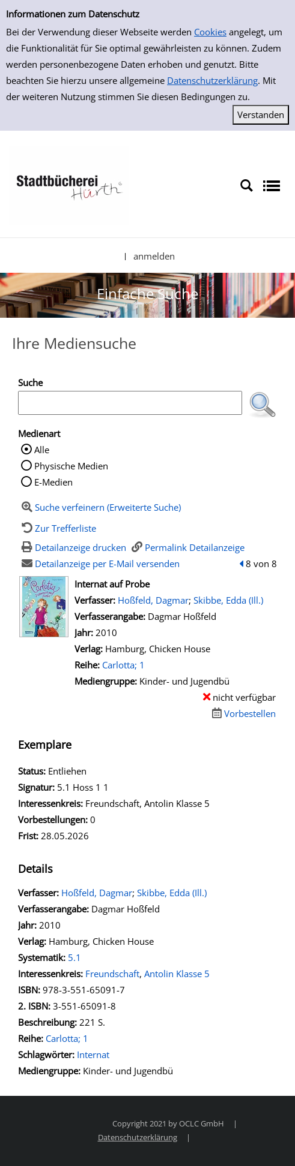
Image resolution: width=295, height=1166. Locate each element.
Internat (93, 1054)
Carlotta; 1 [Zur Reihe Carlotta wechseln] (123, 665)
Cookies (210, 32)
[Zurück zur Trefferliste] (57, 528)
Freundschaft (112, 974)
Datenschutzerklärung (212, 80)
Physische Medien (71, 466)
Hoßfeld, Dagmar (153, 600)
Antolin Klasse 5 (177, 974)
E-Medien (53, 482)
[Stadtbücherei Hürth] (69, 185)
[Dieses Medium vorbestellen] (242, 713)
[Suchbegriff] (130, 403)
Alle (41, 450)
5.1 (74, 957)
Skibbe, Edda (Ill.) (228, 600)
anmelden (154, 256)
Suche (30, 382)
